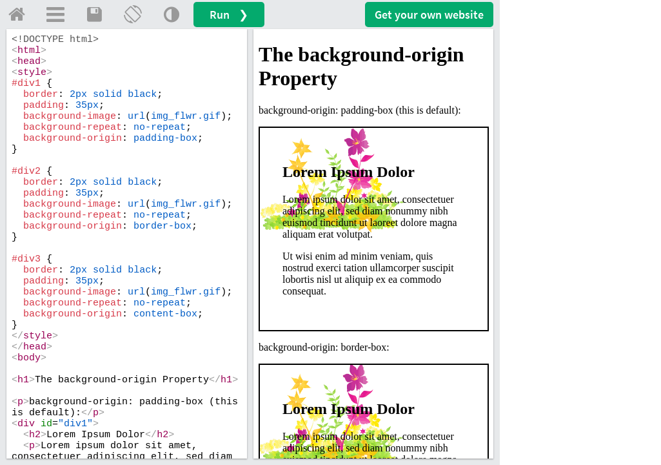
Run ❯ (229, 14)
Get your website (429, 14)
